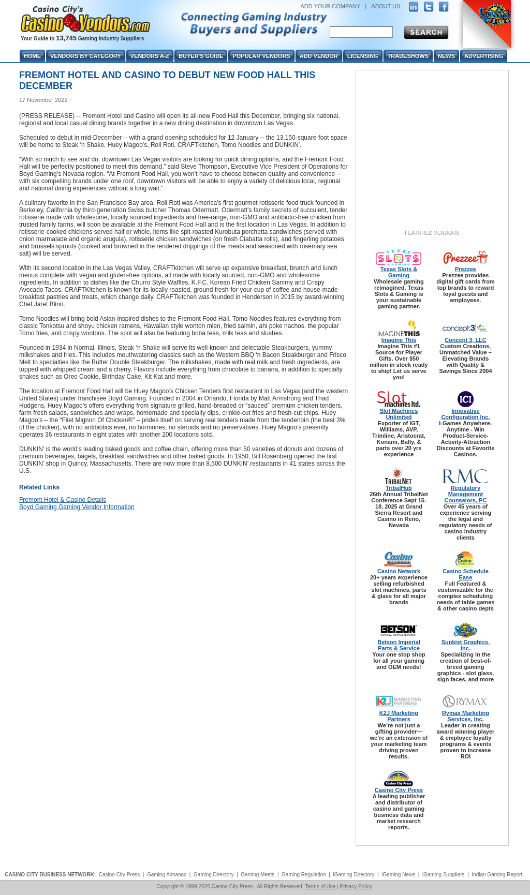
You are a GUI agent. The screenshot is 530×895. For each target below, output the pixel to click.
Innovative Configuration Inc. (465, 414)
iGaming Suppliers (443, 874)
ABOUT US (385, 6)
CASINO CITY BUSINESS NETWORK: (50, 874)
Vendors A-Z (149, 56)
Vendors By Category (85, 56)
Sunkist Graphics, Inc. (465, 645)
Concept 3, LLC (466, 340)
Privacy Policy (356, 886)
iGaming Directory (353, 874)
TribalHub (399, 488)
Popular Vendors (261, 56)
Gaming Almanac (166, 874)
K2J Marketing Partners (398, 716)
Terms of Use (320, 886)
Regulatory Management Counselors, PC (466, 494)
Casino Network (398, 571)
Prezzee (465, 269)
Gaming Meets (257, 874)
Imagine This (398, 340)
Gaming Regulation (304, 874)
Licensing (362, 56)
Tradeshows (408, 56)
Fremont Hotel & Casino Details (62, 499)
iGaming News (398, 874)
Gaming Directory (214, 874)
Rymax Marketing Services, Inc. (465, 716)
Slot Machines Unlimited (398, 414)
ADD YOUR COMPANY (330, 6)
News (446, 56)
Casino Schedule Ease (466, 574)
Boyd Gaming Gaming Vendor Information (77, 507)
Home (32, 56)
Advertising (483, 56)
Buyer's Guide (201, 56)
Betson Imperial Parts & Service (398, 645)
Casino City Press (399, 790)
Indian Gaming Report (497, 874)
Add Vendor (319, 56)
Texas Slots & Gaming (398, 272)
